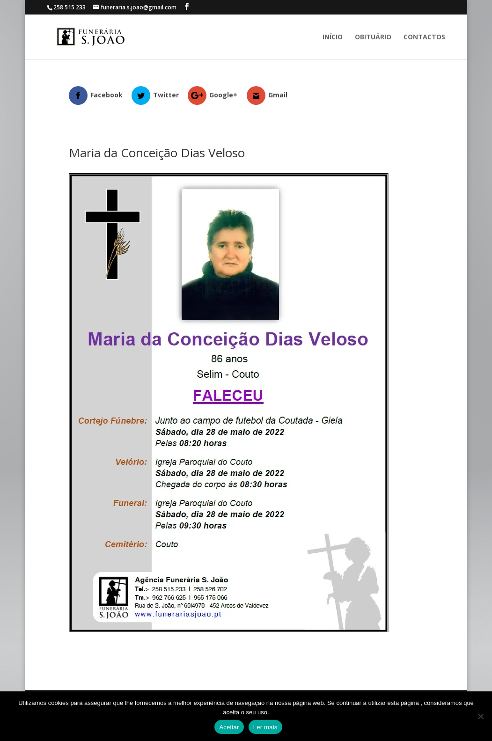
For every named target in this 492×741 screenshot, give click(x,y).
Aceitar (229, 727)
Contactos (424, 37)
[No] (480, 716)
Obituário (373, 37)
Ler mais (265, 727)
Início (333, 37)
